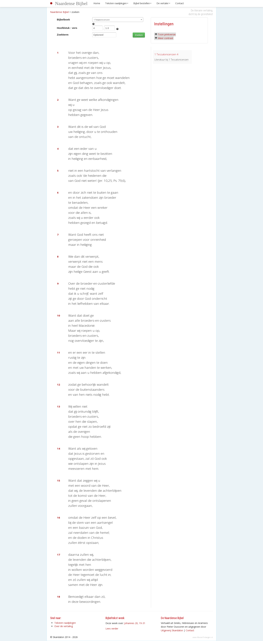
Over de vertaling (63, 626)
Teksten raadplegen (116, 3)
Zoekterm (62, 34)
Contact (179, 3)
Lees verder (112, 628)
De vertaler (163, 3)
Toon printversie (167, 34)
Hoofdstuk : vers (67, 27)
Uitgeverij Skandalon (172, 630)
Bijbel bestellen (142, 3)
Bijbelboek (63, 19)
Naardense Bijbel (71, 3)
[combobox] (117, 19)
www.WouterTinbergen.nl (203, 637)
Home (96, 3)
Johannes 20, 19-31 (134, 623)
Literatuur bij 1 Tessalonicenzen (171, 59)
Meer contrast (165, 38)
